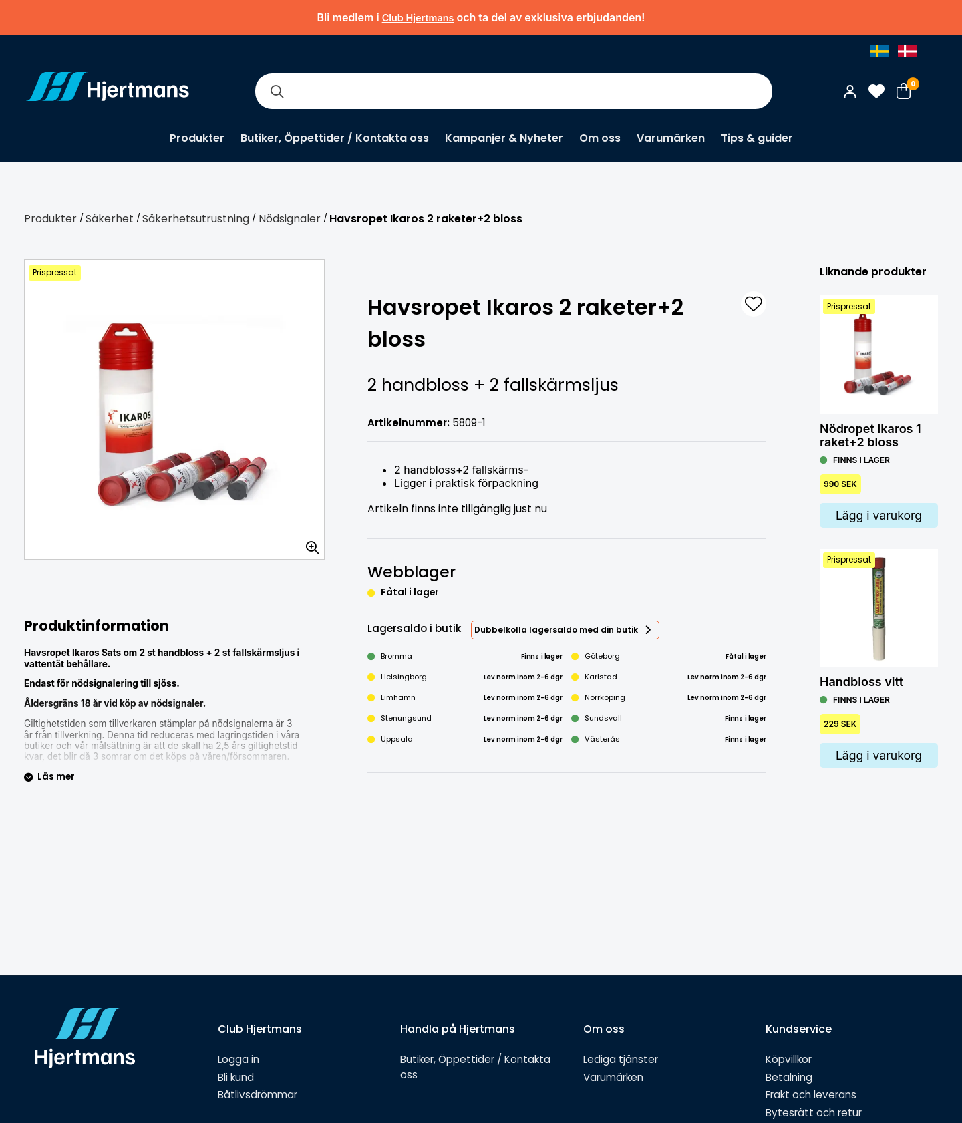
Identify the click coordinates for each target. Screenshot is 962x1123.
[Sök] (276, 91)
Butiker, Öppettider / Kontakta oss (334, 138)
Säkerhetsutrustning (195, 218)
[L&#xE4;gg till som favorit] (753, 304)
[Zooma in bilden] (308, 543)
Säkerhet (110, 218)
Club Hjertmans (418, 17)
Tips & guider (757, 138)
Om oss (600, 138)
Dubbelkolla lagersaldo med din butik (556, 629)
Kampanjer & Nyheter (504, 138)
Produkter (197, 138)
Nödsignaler (290, 218)
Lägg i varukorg (879, 515)
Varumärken (671, 138)
